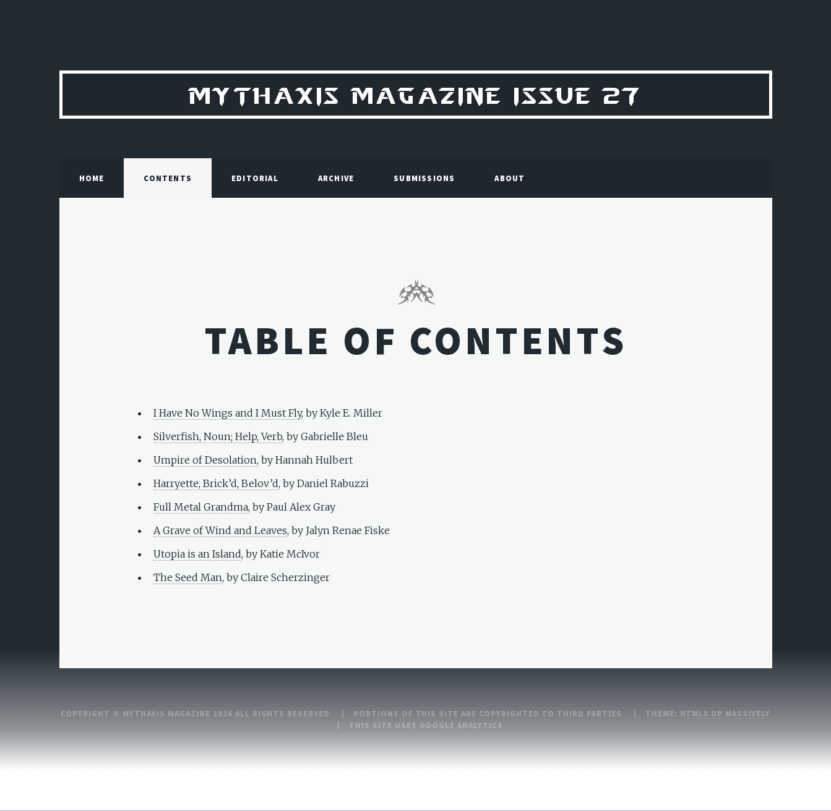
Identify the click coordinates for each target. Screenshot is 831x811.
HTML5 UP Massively (725, 713)
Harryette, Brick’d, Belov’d (215, 483)
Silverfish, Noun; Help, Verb (217, 436)
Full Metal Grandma (200, 507)
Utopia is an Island (197, 554)
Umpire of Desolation (205, 460)
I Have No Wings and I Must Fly (227, 413)
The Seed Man (187, 577)
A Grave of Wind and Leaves (220, 530)
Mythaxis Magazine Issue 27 (415, 94)
